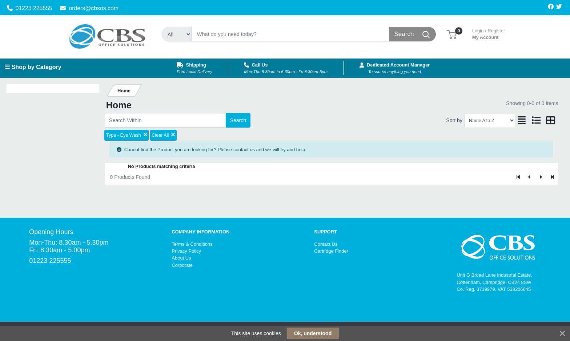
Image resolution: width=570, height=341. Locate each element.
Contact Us (325, 244)
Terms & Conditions (192, 244)
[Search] (290, 34)
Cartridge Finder (331, 251)
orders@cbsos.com (89, 8)
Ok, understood (313, 333)
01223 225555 (29, 8)
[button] (452, 34)
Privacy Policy (186, 251)
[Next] (540, 177)
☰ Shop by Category (33, 67)
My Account (488, 33)
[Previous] (529, 177)
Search (238, 120)
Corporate (182, 265)
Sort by (454, 120)
